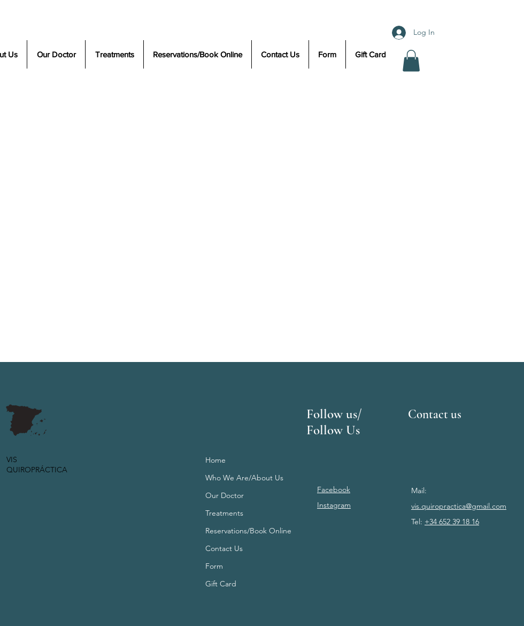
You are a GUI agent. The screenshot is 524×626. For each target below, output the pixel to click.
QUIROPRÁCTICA (36, 469)
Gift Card (220, 584)
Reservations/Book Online (248, 531)
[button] (411, 61)
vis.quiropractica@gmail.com (458, 506)
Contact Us (224, 548)
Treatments (224, 513)
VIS (12, 459)
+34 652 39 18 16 (452, 521)
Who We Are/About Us (244, 477)
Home (215, 460)
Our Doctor (224, 495)
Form (214, 566)
